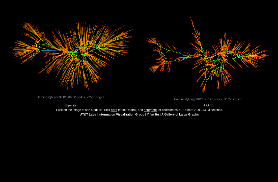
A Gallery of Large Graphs (180, 116)
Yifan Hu (153, 116)
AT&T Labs (88, 116)
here (147, 111)
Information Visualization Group (121, 116)
